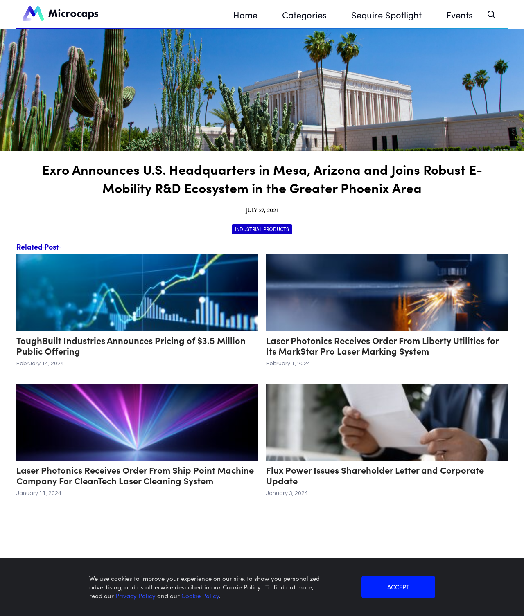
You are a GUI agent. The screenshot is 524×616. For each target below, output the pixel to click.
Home (245, 14)
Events (459, 14)
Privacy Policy (136, 595)
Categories (304, 14)
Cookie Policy (200, 595)
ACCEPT (398, 586)
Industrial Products (262, 228)
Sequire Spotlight (386, 14)
